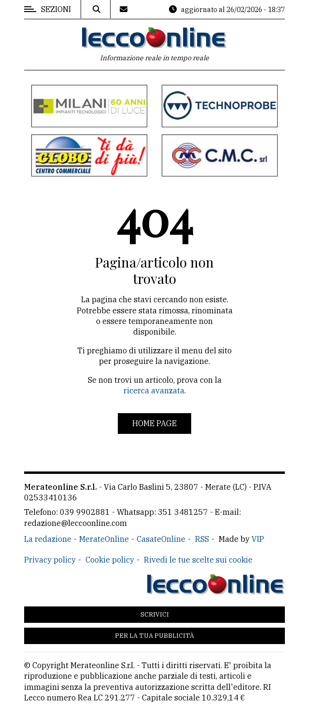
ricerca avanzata (154, 390)
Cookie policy (109, 560)
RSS (202, 539)
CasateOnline (161, 539)
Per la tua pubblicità (154, 636)
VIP (258, 539)
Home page (154, 423)
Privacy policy (50, 560)
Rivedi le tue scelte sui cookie (198, 560)
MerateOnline (104, 539)
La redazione (47, 539)
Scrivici (154, 614)
